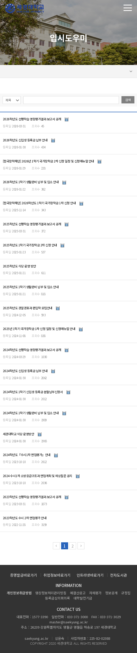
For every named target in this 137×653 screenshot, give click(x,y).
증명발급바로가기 (23, 575)
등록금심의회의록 (57, 598)
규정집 (126, 593)
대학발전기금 (83, 598)
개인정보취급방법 (19, 593)
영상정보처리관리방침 (50, 593)
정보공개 (111, 593)
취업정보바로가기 (57, 575)
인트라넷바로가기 (90, 575)
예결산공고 (77, 593)
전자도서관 (118, 575)
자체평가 (95, 593)
